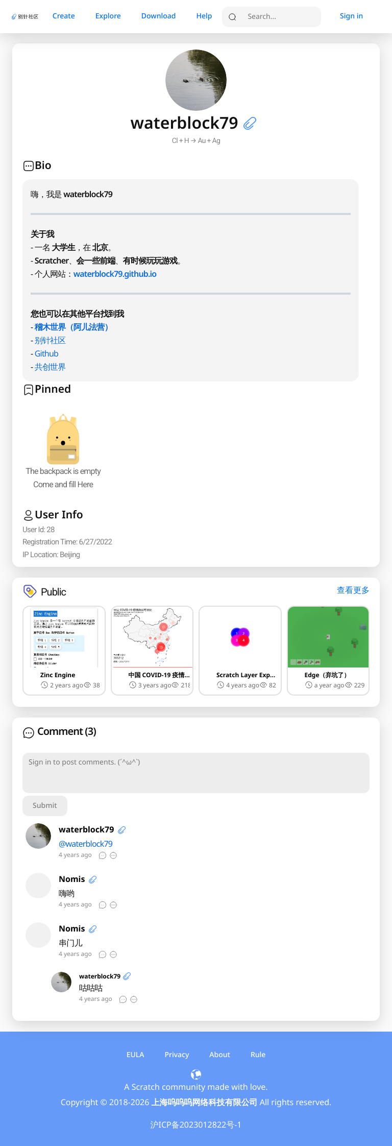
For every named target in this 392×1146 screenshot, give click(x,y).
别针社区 (50, 340)
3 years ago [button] (150, 685)
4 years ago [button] (237, 685)
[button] (248, 123)
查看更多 (353, 589)
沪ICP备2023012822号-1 (195, 1124)
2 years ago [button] (61, 685)
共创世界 (50, 366)
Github (46, 353)
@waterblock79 (85, 843)
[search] (282, 17)
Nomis (72, 879)
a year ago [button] (325, 685)
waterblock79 (86, 829)
